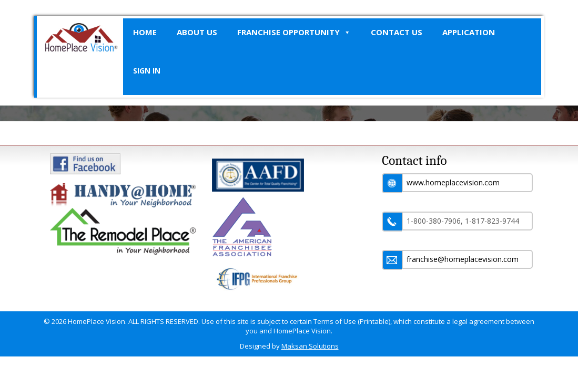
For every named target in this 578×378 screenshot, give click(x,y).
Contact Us (396, 32)
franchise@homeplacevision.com (463, 259)
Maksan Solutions (310, 346)
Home (145, 32)
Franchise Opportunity (294, 32)
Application (468, 32)
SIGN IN (146, 71)
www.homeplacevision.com (453, 182)
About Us (197, 32)
